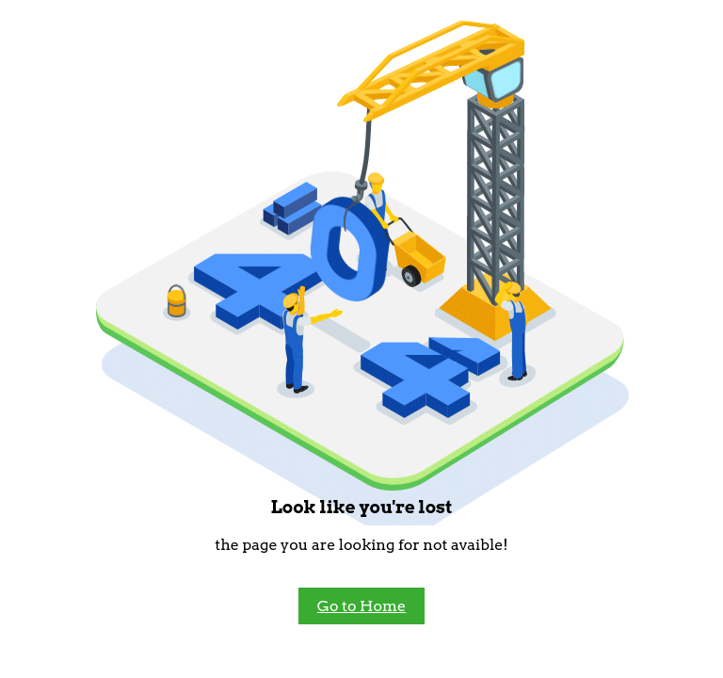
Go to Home (361, 606)
